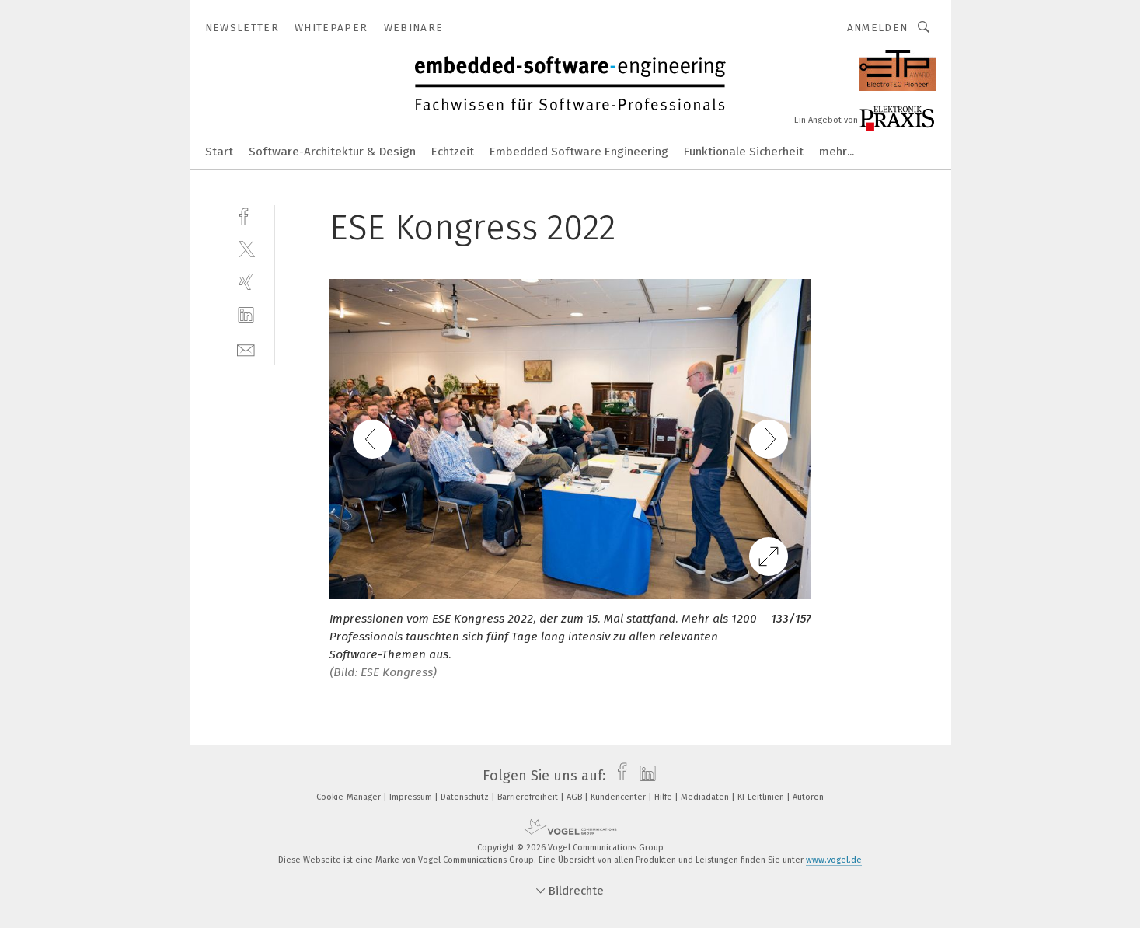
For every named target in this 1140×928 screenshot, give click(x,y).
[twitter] (246, 248)
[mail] (246, 348)
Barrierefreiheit (528, 797)
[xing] (246, 281)
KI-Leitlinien (761, 797)
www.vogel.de (834, 860)
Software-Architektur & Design (332, 152)
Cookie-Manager (349, 797)
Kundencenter (619, 797)
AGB (575, 797)
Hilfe (664, 797)
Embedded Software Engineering (579, 152)
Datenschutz (466, 797)
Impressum (411, 797)
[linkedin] (246, 315)
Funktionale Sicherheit (744, 152)
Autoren (808, 797)
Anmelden (877, 27)
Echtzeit (452, 152)
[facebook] (246, 215)
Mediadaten (706, 797)
